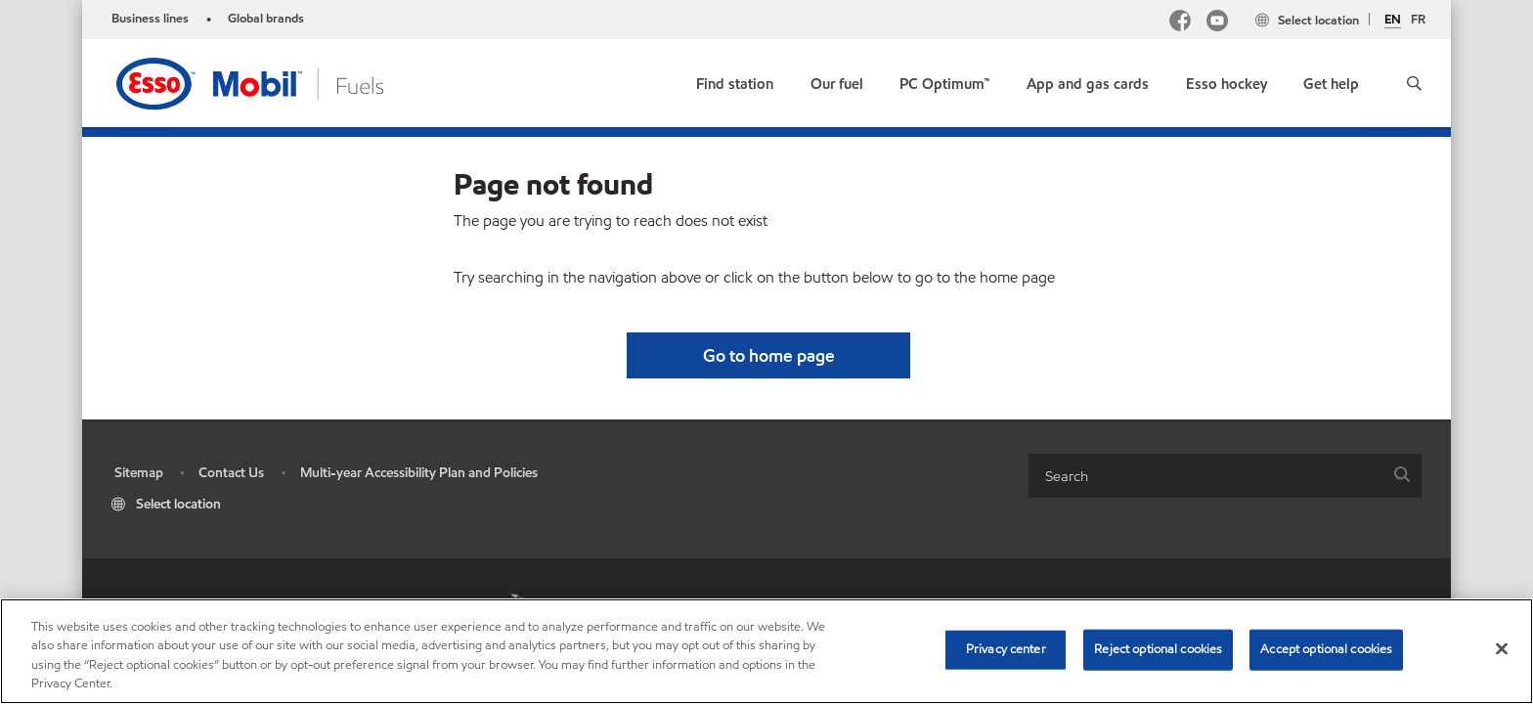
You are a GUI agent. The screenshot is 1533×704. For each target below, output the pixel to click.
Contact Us (231, 472)
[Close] (1501, 648)
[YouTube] (1217, 23)
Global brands (266, 18)
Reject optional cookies (1158, 649)
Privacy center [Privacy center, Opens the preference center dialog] (1006, 649)
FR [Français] (1418, 19)
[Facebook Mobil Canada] (1180, 23)
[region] (766, 651)
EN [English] (1392, 20)
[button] (1414, 83)
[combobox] (1225, 476)
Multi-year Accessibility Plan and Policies (419, 472)
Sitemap (138, 472)
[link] (734, 80)
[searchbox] (1205, 476)
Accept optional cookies (1326, 649)
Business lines (150, 18)
